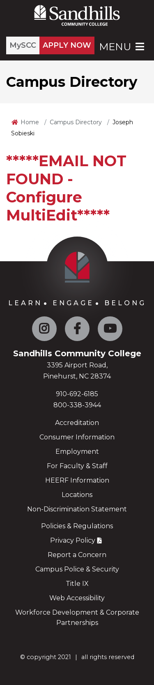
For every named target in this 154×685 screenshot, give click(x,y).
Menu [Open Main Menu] (122, 47)
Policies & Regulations (77, 526)
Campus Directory (76, 122)
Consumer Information (77, 437)
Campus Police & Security (77, 569)
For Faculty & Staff (77, 466)
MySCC (22, 45)
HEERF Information (77, 480)
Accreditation (77, 423)
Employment (77, 451)
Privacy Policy (72, 540)
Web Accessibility (77, 598)
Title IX (77, 583)
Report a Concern (77, 555)
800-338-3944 (77, 405)
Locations (77, 495)
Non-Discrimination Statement (77, 509)
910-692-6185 (77, 394)
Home (30, 122)
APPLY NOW (67, 45)
